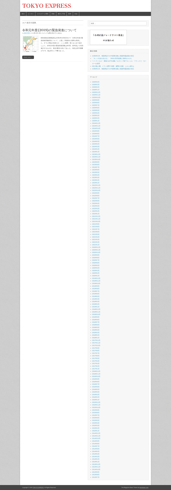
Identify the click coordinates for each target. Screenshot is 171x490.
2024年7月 (95, 136)
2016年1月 (95, 400)
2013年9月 (95, 472)
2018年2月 (95, 335)
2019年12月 (96, 278)
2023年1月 (95, 183)
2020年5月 (95, 265)
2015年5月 (95, 420)
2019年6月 (95, 294)
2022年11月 (96, 188)
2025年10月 (96, 97)
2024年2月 (95, 149)
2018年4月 (95, 330)
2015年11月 (96, 405)
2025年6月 (95, 108)
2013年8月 (95, 474)
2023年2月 (95, 180)
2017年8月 (95, 350)
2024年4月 (95, 144)
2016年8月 (95, 382)
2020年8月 (95, 258)
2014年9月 (95, 441)
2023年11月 (96, 157)
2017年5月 (95, 358)
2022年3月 (95, 208)
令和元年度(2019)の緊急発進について (49, 30)
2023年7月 (95, 167)
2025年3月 (95, 115)
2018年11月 (96, 312)
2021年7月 (95, 229)
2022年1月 (95, 214)
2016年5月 (95, 389)
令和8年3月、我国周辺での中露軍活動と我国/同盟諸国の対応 (113, 56)
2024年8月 (95, 134)
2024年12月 (96, 123)
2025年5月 (95, 110)
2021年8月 (95, 226)
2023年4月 (95, 175)
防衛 (53, 14)
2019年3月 (95, 301)
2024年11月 (96, 126)
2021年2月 (95, 242)
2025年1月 (95, 121)
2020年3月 (95, 270)
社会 (76, 14)
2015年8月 (95, 412)
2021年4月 (95, 237)
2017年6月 (95, 356)
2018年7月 (95, 322)
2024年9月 (95, 131)
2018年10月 (96, 314)
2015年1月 (95, 431)
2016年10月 (96, 376)
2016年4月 (95, 392)
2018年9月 (95, 317)
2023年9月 (95, 162)
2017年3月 (95, 363)
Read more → (28, 57)
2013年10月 (96, 469)
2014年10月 (96, 438)
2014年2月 (95, 459)
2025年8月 (95, 102)
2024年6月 (95, 139)
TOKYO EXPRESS (46, 6)
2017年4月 (95, 361)
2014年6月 (95, 449)
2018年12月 (96, 309)
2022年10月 (96, 190)
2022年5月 (95, 203)
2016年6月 (95, 387)
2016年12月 (96, 371)
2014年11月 (96, 436)
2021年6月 (95, 232)
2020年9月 (95, 255)
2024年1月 (95, 152)
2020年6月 (95, 263)
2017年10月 (96, 345)
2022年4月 (95, 206)
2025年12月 (96, 92)
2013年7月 (95, 477)
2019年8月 (95, 288)
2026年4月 (95, 82)
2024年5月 (95, 141)
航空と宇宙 (61, 14)
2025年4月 (95, 113)
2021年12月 (96, 216)
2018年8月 (95, 320)
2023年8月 (95, 164)
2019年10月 (96, 283)
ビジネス (31, 14)
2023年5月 (95, 172)
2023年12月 (96, 154)
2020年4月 (95, 268)
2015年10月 (96, 407)
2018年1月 (95, 338)
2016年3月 (95, 394)
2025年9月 (95, 100)
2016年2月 (95, 397)
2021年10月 (96, 221)
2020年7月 (95, 260)
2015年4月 (95, 423)
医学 (69, 14)
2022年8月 (95, 196)
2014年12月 (96, 433)
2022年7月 (95, 198)
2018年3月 (95, 332)
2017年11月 (96, 343)
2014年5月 (95, 451)
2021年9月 (95, 224)
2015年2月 (95, 428)
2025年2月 (95, 118)
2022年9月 (95, 193)
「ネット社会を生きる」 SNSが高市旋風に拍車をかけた (112, 58)
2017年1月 (95, 369)
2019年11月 (96, 281)
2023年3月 (95, 177)
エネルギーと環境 (42, 14)
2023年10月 (96, 159)
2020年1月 (95, 276)
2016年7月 (95, 384)
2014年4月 (95, 454)
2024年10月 (96, 128)
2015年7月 (95, 415)
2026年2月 (95, 87)
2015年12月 (96, 402)
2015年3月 (95, 425)
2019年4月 (95, 299)
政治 (23, 14)
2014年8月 (95, 444)
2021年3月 (95, 239)
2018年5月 (95, 327)
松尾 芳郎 (27, 33)
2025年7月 (95, 105)
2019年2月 (95, 304)
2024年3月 (95, 146)
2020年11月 (96, 250)
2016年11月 (96, 374)
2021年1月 (95, 245)
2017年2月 (95, 366)
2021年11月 (96, 219)
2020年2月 (95, 273)
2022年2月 (95, 211)
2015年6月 (95, 418)
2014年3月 (95, 456)
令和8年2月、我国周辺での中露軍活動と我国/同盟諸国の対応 (113, 69)
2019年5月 (95, 296)
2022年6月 (95, 201)
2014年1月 (95, 462)
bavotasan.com (144, 487)
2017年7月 (95, 353)
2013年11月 (96, 467)
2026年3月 (95, 84)
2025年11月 (96, 95)
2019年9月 (95, 286)
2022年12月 (96, 185)
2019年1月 (95, 307)
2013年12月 (96, 464)
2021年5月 (95, 234)
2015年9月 (95, 410)
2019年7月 (95, 291)
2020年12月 (96, 247)
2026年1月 (95, 90)
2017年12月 (96, 340)
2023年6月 (95, 170)
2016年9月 (95, 379)
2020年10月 (96, 252)
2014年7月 (95, 446)
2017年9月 (95, 348)
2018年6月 (95, 325)
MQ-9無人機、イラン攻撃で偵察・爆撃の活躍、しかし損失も (113, 66)
